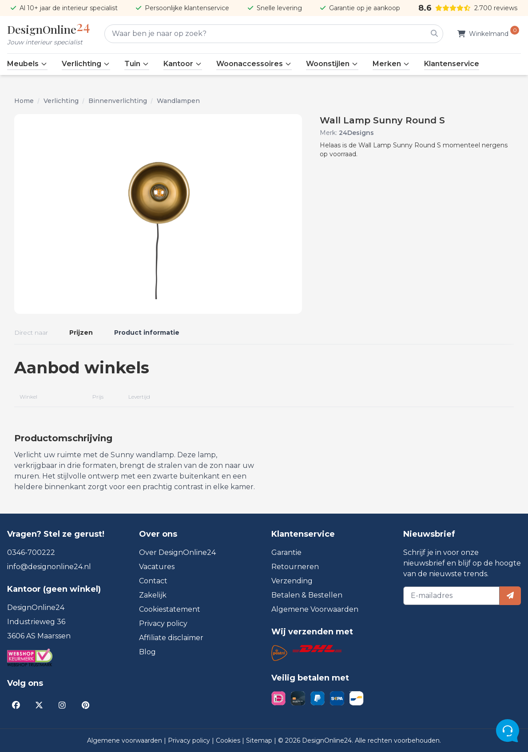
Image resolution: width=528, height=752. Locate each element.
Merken (391, 63)
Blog (147, 652)
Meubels (27, 63)
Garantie (286, 552)
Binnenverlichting (117, 101)
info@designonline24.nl (49, 566)
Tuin (136, 63)
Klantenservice (451, 63)
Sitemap (260, 740)
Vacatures (157, 566)
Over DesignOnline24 (177, 552)
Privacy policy (163, 623)
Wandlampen (178, 101)
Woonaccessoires (254, 63)
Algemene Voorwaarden (314, 609)
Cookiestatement (169, 609)
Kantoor (182, 63)
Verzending (292, 581)
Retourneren (295, 566)
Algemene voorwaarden (125, 740)
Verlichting (86, 63)
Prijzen (81, 332)
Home (24, 101)
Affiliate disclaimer (171, 637)
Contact (153, 581)
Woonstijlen (332, 63)
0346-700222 (31, 552)
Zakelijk (153, 595)
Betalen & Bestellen (306, 595)
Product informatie (146, 332)
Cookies (229, 740)
